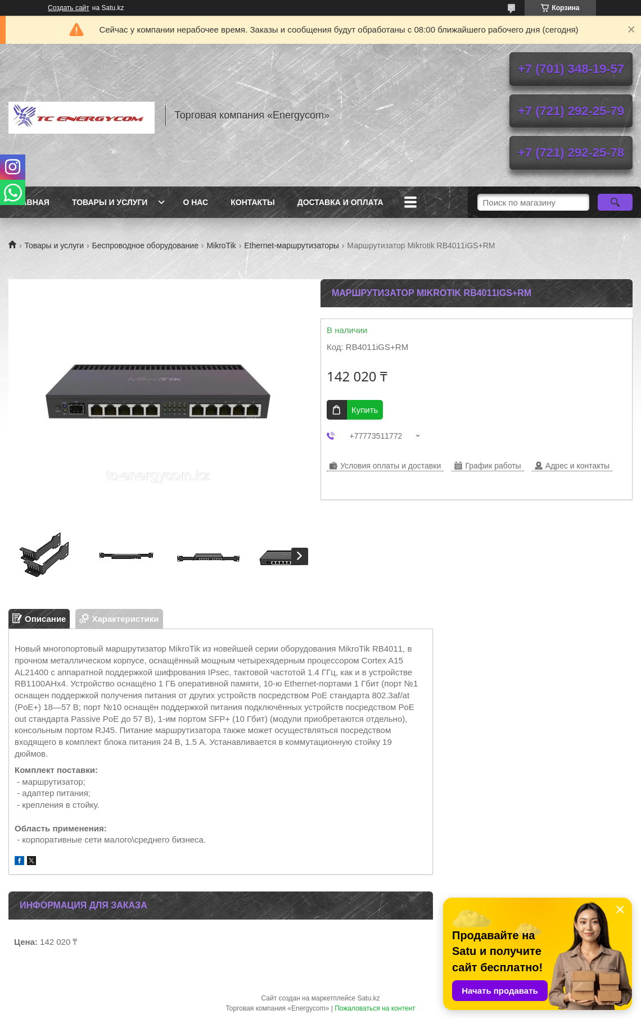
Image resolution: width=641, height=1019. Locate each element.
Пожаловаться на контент (375, 1008)
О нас (195, 202)
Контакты (252, 202)
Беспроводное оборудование (145, 245)
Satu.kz (368, 998)
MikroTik (221, 245)
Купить (364, 410)
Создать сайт (68, 8)
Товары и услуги (110, 202)
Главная (30, 202)
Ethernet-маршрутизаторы (291, 245)
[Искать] (615, 202)
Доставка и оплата (340, 202)
